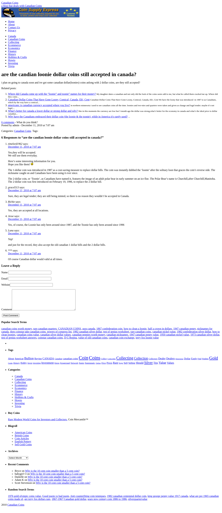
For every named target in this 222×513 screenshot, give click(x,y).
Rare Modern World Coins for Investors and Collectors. (37, 423)
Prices (109, 367)
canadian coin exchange (121, 341)
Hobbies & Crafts (17, 57)
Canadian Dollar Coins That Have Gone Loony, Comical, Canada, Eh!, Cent (49, 99)
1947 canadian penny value (144, 338)
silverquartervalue (137, 503)
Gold (213, 362)
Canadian (58, 363)
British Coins (22, 439)
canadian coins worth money (16, 332)
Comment (6, 313)
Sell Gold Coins (23, 448)
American (19, 362)
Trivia (11, 66)
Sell (126, 366)
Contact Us (14, 27)
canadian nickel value (164, 335)
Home (11, 21)
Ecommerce (14, 45)
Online (98, 367)
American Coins (23, 436)
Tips (155, 366)
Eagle (194, 362)
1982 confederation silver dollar (194, 335)
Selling (131, 367)
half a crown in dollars (160, 332)
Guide (10, 367)
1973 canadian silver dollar (204, 338)
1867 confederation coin (109, 332)
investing (37, 367)
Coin (83, 361)
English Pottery (23, 445)
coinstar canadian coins (50, 341)
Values (170, 366)
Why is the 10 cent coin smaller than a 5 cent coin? (52, 474)
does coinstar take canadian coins (28, 335)
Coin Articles (22, 442)
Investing (13, 63)
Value (162, 366)
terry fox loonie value (147, 341)
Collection (141, 362)
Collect (104, 363)
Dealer (162, 362)
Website (5, 284)
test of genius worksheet (116, 335)
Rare (115, 366)
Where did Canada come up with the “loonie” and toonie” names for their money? (52, 93)
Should (139, 366)
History (12, 54)
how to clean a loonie (135, 332)
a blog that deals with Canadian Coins (21, 5)
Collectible (111, 363)
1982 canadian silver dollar (87, 335)
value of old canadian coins (92, 341)
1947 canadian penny (184, 332)
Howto (11, 60)
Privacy (12, 30)
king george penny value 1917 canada (168, 500)
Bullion (29, 362)
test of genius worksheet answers (19, 341)
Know (57, 367)
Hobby (24, 367)
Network (74, 367)
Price (103, 367)
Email (4, 278)
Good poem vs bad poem (55, 500)
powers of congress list (59, 335)
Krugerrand (65, 367)
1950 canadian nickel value (174, 338)
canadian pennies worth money (88, 338)
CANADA (48, 362)
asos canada (88, 332)
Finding (205, 363)
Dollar (187, 362)
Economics (14, 48)
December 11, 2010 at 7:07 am (24, 146)
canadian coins (70, 362)
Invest (29, 367)
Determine (179, 363)
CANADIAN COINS (69, 332)
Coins (94, 361)
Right (121, 367)
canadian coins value (28, 338)
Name (4, 272)
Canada (12, 36)
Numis (81, 367)
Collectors (153, 362)
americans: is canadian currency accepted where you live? (39, 105)
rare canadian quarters (45, 332)
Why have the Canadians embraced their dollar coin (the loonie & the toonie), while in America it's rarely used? (68, 116)
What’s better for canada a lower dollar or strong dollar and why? (43, 111)
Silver (148, 367)
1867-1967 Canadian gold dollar (69, 503)
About (11, 24)
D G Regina (70, 341)
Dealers (170, 362)
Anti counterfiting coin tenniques (88, 500)
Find (199, 363)
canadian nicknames (117, 338)
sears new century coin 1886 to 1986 (107, 503)
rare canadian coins (140, 335)
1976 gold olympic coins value (24, 500)
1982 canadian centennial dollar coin (126, 500)
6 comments (7, 122)
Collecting (13, 42)
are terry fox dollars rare (37, 503)
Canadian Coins (9, 2)
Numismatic (90, 367)
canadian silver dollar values (55, 338)
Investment (47, 366)
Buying (38, 362)
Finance (12, 51)
